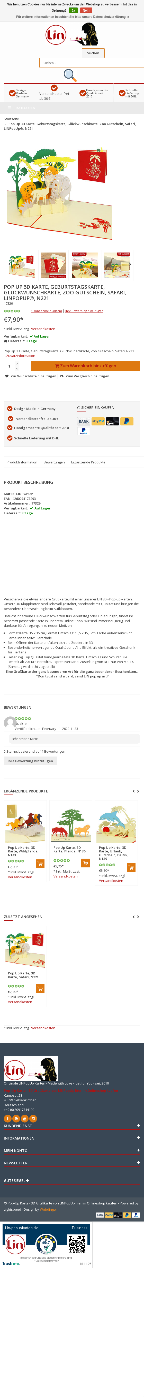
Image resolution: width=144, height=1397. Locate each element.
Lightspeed (12, 1209)
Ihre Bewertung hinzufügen (84, 311)
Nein (86, 10)
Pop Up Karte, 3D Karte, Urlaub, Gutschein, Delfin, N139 (113, 853)
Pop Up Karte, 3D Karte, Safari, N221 (23, 975)
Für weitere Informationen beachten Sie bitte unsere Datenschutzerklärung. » (72, 17)
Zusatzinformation (20, 355)
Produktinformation (22, 462)
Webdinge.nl (49, 1209)
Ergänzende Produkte (88, 462)
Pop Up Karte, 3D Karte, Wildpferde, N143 (23, 851)
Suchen (93, 53)
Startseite (11, 119)
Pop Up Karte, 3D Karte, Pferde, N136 (69, 849)
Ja (73, 10)
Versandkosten (43, 328)
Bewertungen (54, 462)
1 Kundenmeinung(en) (46, 311)
